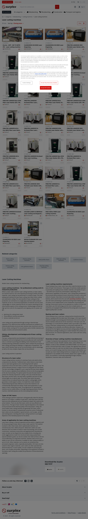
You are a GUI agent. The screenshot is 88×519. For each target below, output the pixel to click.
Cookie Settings (27, 82)
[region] (44, 72)
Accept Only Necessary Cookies (49, 82)
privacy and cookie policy (41, 73)
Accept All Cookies (46, 87)
